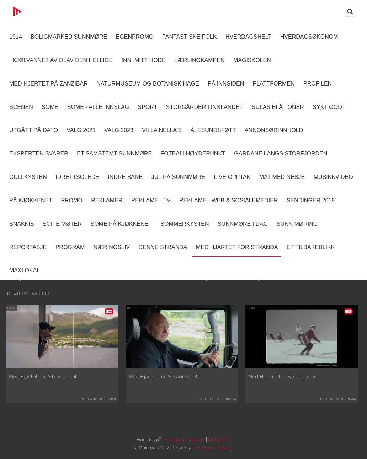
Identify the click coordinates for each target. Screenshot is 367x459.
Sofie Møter (62, 224)
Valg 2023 (118, 130)
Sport (147, 107)
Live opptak (232, 177)
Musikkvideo (333, 177)
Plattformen (274, 84)
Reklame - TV (151, 200)
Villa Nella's (162, 130)
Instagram (219, 439)
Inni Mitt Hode (144, 60)
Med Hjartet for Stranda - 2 (282, 376)
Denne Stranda (163, 247)
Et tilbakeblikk (311, 247)
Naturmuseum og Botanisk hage (147, 84)
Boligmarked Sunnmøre (69, 37)
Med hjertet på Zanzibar (48, 84)
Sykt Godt (329, 107)
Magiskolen (252, 60)
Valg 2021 (81, 130)
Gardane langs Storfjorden (280, 154)
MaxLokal (24, 270)
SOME (50, 107)
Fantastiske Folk (189, 37)
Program (70, 247)
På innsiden (226, 84)
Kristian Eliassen (214, 447)
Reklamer (106, 200)
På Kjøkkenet (30, 200)
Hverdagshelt (248, 37)
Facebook (175, 439)
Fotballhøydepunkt (193, 154)
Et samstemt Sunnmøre (114, 154)
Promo (71, 200)
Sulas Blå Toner (278, 107)
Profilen (317, 84)
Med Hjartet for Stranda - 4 (43, 376)
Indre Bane (125, 177)
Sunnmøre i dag (243, 224)
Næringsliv (112, 247)
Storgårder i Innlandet (204, 107)
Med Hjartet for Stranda (237, 247)
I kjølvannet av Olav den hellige (61, 60)
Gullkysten (28, 177)
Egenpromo (135, 37)
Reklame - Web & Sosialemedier (228, 200)
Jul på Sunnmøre (178, 177)
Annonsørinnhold (274, 130)
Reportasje (28, 247)
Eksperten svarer (38, 154)
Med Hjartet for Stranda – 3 (163, 376)
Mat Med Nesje (282, 177)
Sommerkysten (184, 224)
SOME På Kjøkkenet (121, 224)
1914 (15, 37)
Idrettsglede (77, 177)
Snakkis (21, 224)
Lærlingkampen (199, 60)
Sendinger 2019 (311, 200)
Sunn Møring (297, 224)
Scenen (21, 107)
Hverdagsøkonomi (310, 37)
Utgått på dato (33, 130)
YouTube (196, 439)
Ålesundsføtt (213, 130)
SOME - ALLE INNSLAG (98, 107)
